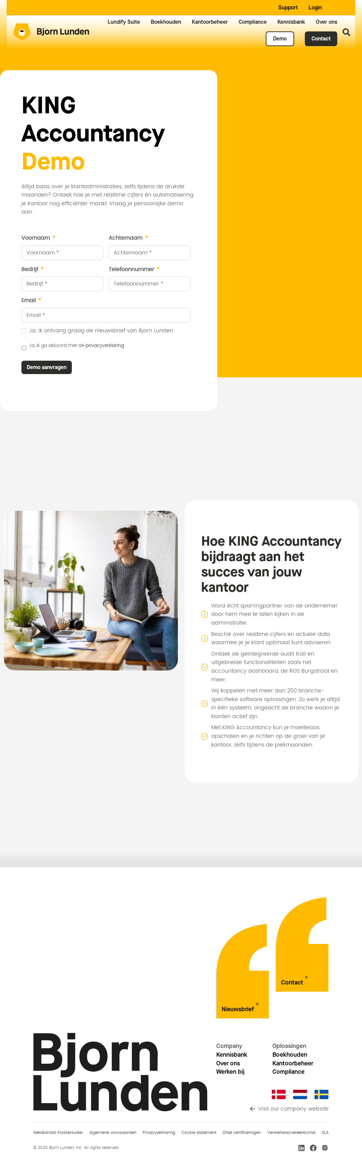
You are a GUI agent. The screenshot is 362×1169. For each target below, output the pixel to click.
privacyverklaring (105, 345)
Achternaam (128, 238)
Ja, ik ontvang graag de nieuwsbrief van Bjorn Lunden (101, 330)
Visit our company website (293, 1109)
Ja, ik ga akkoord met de (76, 345)
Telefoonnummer (134, 269)
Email (31, 300)
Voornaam (38, 238)
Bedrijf (32, 269)
